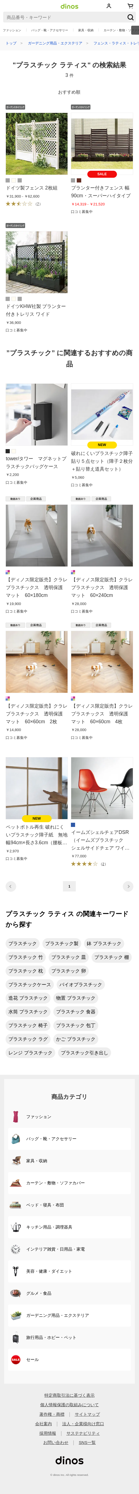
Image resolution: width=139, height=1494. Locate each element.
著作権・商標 (51, 1414)
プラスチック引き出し (84, 1053)
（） (24, 204)
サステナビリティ (83, 1433)
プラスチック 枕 (25, 971)
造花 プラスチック (28, 998)
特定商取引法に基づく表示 (69, 1395)
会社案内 (43, 1423)
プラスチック (22, 943)
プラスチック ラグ (28, 1039)
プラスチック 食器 (75, 1011)
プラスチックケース (29, 984)
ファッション (12, 30)
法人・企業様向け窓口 (83, 1423)
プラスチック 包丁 (75, 1025)
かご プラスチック (75, 1039)
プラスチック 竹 (25, 957)
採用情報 (47, 1433)
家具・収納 (86, 30)
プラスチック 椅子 (28, 1025)
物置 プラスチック (75, 998)
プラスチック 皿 (68, 957)
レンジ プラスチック (30, 1053)
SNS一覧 (87, 1442)
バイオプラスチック (80, 984)
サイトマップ (87, 1414)
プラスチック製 (61, 943)
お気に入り (119, 6)
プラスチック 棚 (111, 957)
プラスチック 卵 (68, 971)
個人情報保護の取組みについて (69, 1404)
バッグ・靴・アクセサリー (49, 30)
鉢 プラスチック (104, 943)
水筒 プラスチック (28, 1011)
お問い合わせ (55, 1442)
